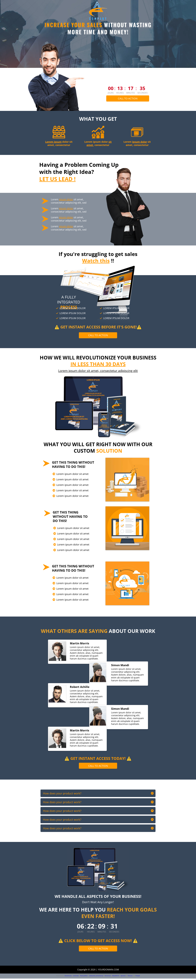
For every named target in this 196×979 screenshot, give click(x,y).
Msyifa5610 (115, 976)
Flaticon (130, 976)
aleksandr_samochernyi (96, 976)
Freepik (138, 976)
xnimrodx (76, 976)
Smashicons (68, 976)
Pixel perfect (84, 976)
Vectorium (108, 976)
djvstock (123, 976)
